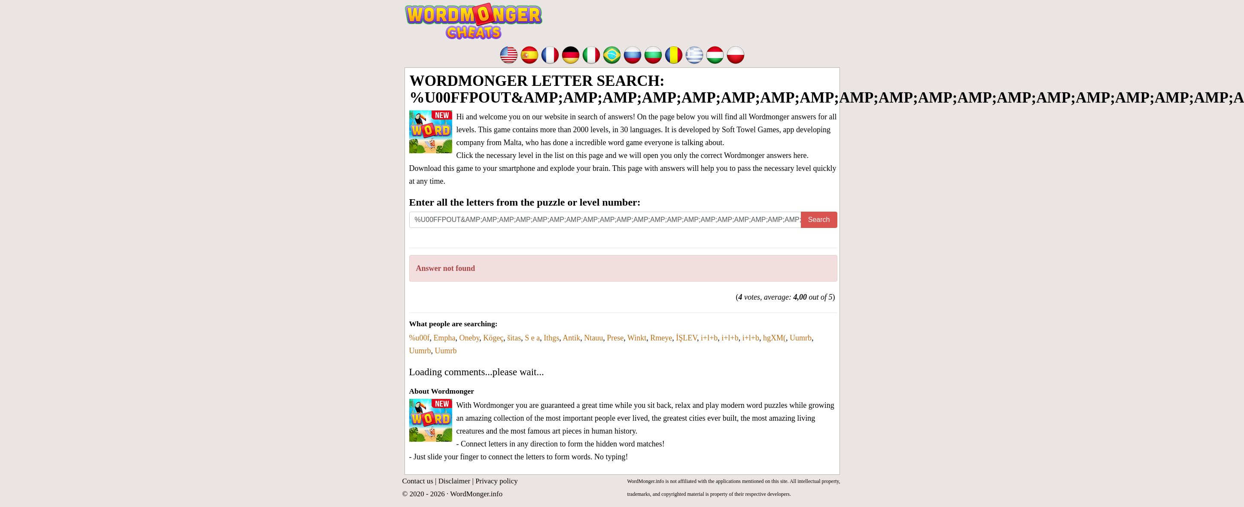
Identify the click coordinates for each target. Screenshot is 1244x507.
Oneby (469, 338)
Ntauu (593, 338)
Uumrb (801, 338)
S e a (532, 338)
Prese (615, 338)
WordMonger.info (476, 494)
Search (819, 219)
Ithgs (551, 338)
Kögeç (493, 338)
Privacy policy (496, 481)
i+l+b (709, 338)
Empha (445, 338)
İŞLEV (686, 338)
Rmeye (661, 338)
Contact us (417, 481)
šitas (514, 338)
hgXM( (774, 338)
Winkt (636, 338)
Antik (571, 338)
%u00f (419, 338)
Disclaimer (454, 481)
